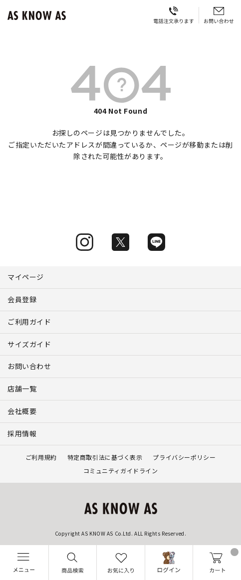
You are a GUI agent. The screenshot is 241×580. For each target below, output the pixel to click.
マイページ (25, 277)
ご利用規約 (41, 457)
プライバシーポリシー (184, 457)
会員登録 (21, 299)
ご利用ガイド (29, 322)
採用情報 (21, 433)
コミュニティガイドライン (120, 470)
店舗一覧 (21, 388)
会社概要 (21, 411)
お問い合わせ (29, 366)
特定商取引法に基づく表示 (105, 457)
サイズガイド (29, 344)
